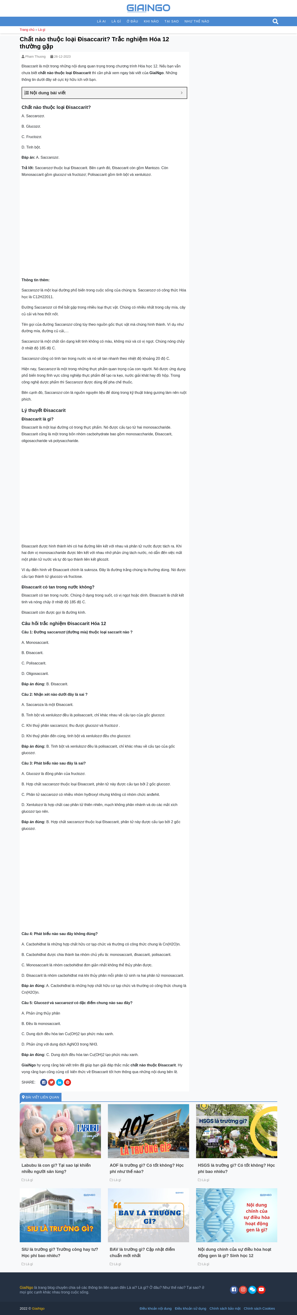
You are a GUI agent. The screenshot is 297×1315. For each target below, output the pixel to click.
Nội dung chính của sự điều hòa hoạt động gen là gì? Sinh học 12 (234, 1252)
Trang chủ (27, 30)
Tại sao (172, 21)
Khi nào (151, 21)
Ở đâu (132, 21)
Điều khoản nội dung (156, 1308)
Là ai (101, 21)
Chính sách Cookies (259, 1308)
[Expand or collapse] (181, 93)
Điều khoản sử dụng (190, 1308)
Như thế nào (196, 21)
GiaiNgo (26, 1288)
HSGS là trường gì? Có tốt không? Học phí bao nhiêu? (236, 1168)
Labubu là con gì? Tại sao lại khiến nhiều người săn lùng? (56, 1168)
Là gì (116, 21)
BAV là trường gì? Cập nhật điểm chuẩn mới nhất (142, 1252)
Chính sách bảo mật (225, 1308)
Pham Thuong (35, 56)
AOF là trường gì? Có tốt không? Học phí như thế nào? (147, 1168)
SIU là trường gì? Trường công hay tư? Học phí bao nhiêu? (60, 1252)
